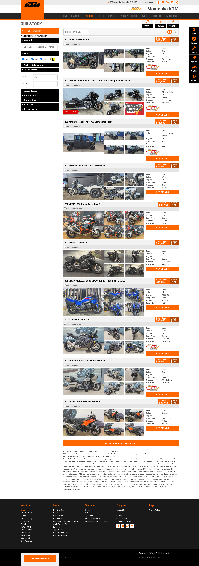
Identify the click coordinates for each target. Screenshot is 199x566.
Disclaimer (153, 513)
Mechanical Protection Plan (96, 521)
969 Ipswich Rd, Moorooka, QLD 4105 (122, 2)
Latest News (171, 16)
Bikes (23, 510)
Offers (101, 16)
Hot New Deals (59, 510)
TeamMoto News (123, 521)
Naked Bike (25, 535)
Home (65, 16)
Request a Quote (60, 535)
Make (24, 76)
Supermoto (25, 532)
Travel (23, 524)
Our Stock (90, 16)
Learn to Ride (121, 518)
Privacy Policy (154, 510)
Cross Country (26, 518)
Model (25, 83)
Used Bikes (58, 518)
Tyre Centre (90, 515)
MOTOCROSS (26, 513)
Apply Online (58, 530)
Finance (145, 16)
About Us (158, 16)
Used (43, 59)
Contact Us (120, 510)
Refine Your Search (31, 31)
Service (112, 16)
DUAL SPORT (26, 527)
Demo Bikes (58, 515)
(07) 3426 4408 (147, 2)
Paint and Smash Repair (94, 518)
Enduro (23, 515)
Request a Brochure (61, 532)
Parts (87, 513)
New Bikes (76, 16)
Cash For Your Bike (61, 524)
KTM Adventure (27, 541)
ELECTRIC (25, 521)
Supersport (25, 538)
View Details (162, 73)
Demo (35, 59)
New (25, 59)
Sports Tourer (26, 530)
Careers (119, 515)
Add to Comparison (74, 44)
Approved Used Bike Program (65, 521)
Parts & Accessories (128, 16)
